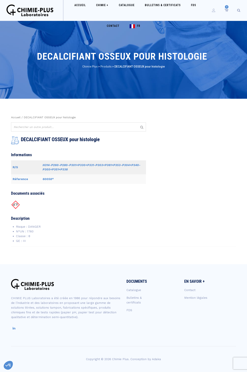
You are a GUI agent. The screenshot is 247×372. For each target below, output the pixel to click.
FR (127, 31)
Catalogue (120, 10)
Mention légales (195, 298)
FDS (178, 10)
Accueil (83, 10)
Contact (192, 10)
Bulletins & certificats (152, 10)
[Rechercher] (142, 127)
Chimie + (100, 10)
